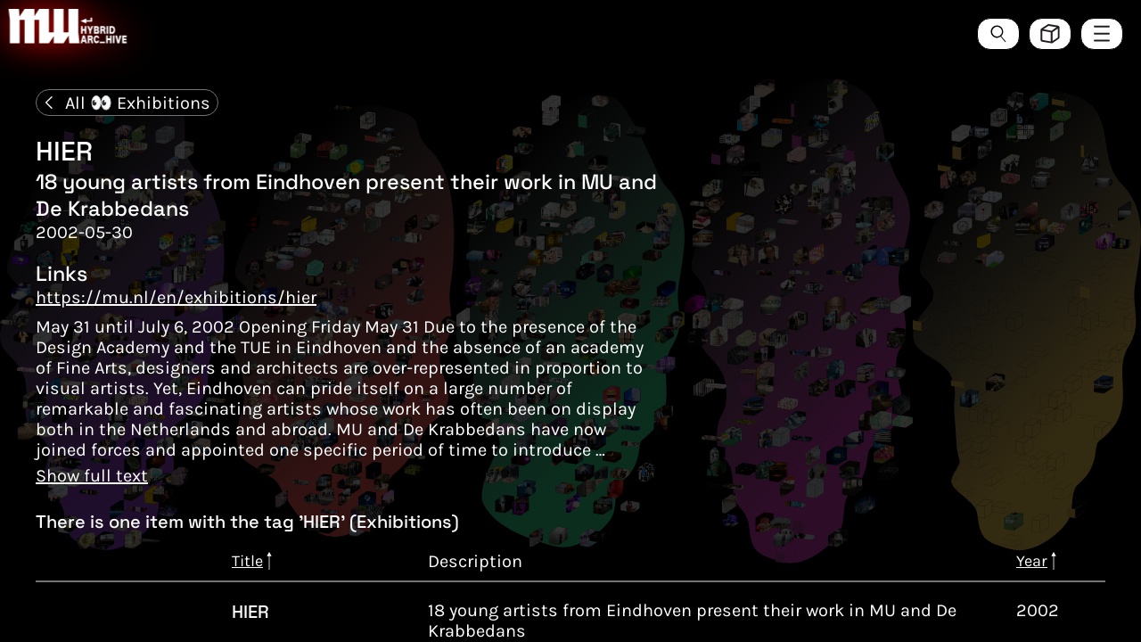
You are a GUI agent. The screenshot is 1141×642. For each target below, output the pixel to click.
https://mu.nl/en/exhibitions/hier (176, 297)
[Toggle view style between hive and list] (1050, 34)
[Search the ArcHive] (998, 34)
